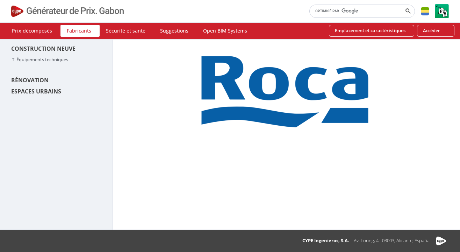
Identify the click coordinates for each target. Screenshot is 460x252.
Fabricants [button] (79, 30)
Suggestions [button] (174, 30)
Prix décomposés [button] (32, 30)
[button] (425, 11)
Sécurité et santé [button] (125, 30)
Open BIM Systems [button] (225, 30)
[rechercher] (361, 11)
